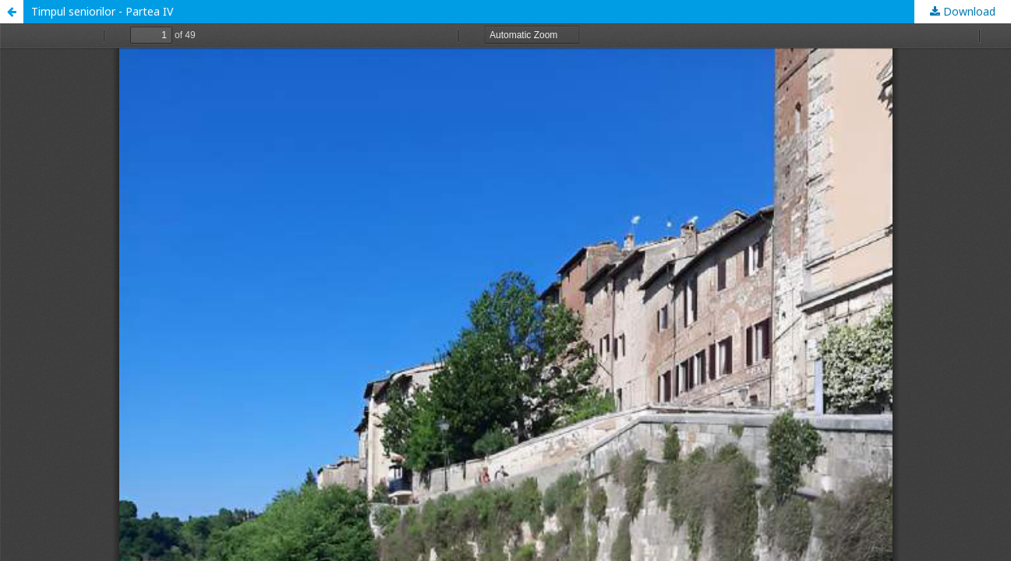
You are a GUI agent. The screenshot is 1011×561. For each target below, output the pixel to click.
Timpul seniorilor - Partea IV (102, 11)
